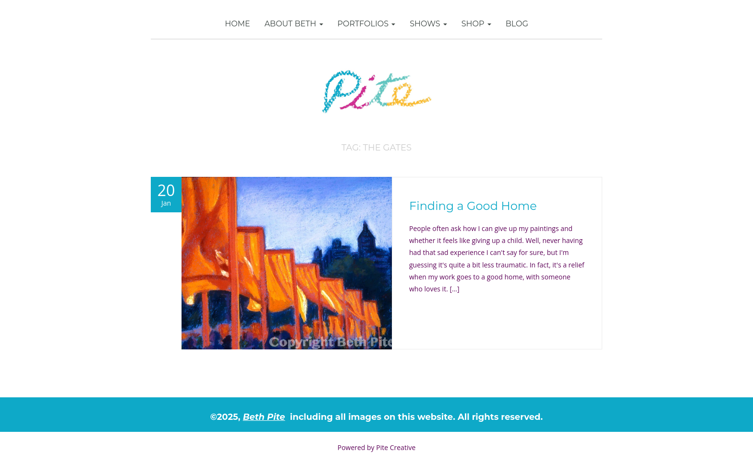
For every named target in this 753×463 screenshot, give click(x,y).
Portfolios (367, 23)
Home (237, 23)
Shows (428, 23)
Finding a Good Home (473, 206)
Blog (517, 23)
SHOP (476, 23)
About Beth (294, 23)
